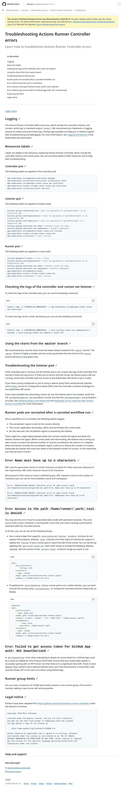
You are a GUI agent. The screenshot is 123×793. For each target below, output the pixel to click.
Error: (42, 460)
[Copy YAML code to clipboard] (93, 557)
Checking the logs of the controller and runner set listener (50, 286)
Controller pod (15, 166)
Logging (12, 119)
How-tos (24, 10)
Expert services (60, 783)
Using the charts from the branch (38, 343)
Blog (70, 783)
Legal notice (11, 111)
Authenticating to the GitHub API (34, 400)
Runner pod (14, 246)
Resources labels (19, 146)
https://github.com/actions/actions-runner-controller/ (63, 703)
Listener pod (14, 198)
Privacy (34, 783)
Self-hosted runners (39, 10)
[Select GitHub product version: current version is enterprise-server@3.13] (41, 4)
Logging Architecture (77, 134)
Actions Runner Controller (61, 10)
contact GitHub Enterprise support (50, 24)
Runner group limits (21, 678)
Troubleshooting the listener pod (31, 365)
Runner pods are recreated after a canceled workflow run (49, 412)
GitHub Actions (12, 10)
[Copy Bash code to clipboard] (93, 301)
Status (41, 783)
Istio (15, 386)
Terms (26, 783)
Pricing (49, 783)
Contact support (13, 771)
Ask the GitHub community (17, 768)
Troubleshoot (80, 10)
